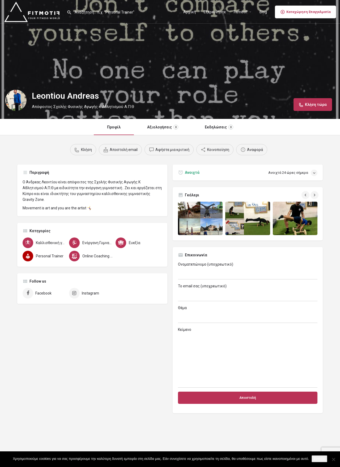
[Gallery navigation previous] (306, 195)
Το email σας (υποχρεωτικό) (247, 292)
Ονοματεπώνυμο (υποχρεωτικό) (247, 270)
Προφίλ (114, 127)
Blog (263, 12)
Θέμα (247, 314)
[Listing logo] (16, 100)
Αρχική (189, 12)
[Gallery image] (200, 218)
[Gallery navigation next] (315, 195)
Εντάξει (319, 459)
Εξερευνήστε (215, 12)
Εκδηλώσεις (219, 127)
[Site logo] (33, 11)
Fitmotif (240, 12)
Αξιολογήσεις (162, 127)
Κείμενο (247, 357)
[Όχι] (333, 459)
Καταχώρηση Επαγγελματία (305, 12)
